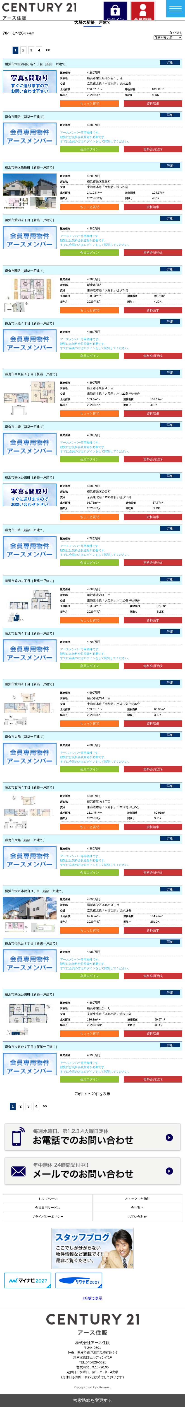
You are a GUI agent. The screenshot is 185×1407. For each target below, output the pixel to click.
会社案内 (137, 1207)
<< (7, 50)
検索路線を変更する (92, 1400)
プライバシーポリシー (48, 1216)
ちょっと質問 (89, 103)
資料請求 (153, 103)
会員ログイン (89, 149)
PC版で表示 (92, 1298)
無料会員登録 (152, 149)
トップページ (47, 1198)
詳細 (170, 62)
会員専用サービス (47, 1207)
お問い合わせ (137, 1216)
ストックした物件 (137, 1198)
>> (48, 50)
